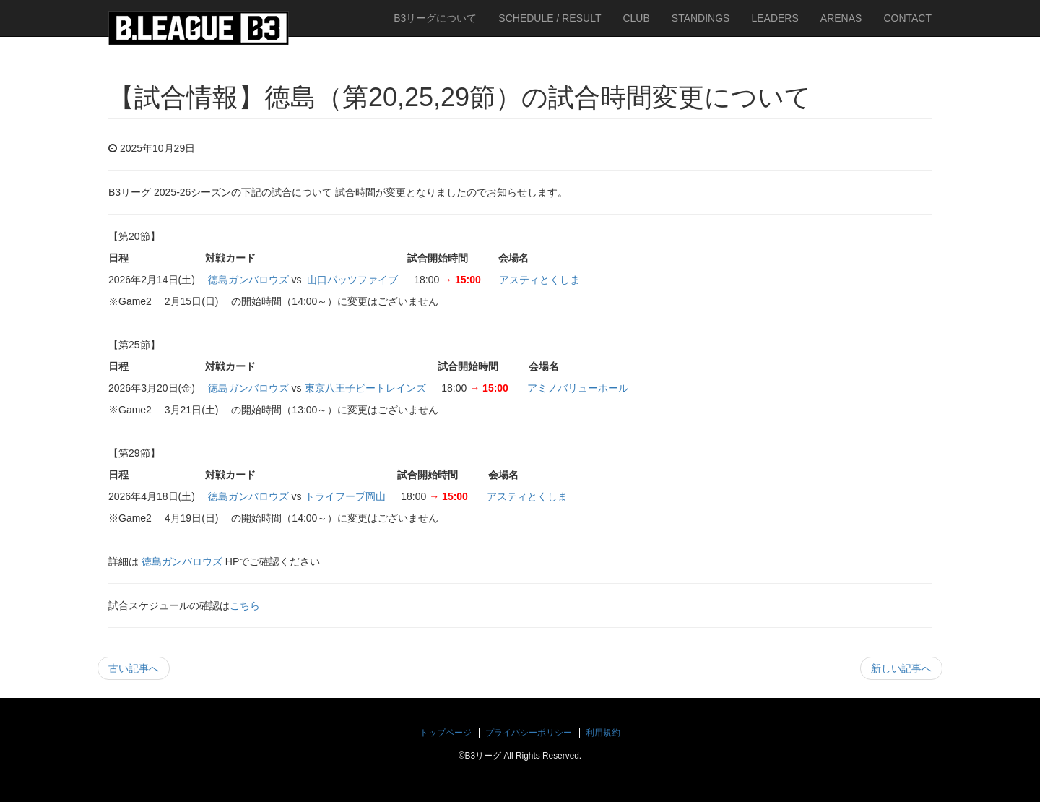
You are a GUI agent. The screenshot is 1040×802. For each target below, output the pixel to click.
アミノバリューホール (577, 388)
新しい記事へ (901, 668)
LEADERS (774, 18)
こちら (245, 605)
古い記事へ (133, 668)
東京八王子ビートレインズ (365, 388)
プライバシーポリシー (528, 733)
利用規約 (603, 733)
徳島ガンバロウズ (248, 279)
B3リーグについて (435, 18)
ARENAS (841, 18)
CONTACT (907, 18)
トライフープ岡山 (345, 496)
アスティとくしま (539, 279)
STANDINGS (701, 18)
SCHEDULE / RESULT (549, 18)
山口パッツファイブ (352, 279)
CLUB (636, 18)
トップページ (446, 733)
